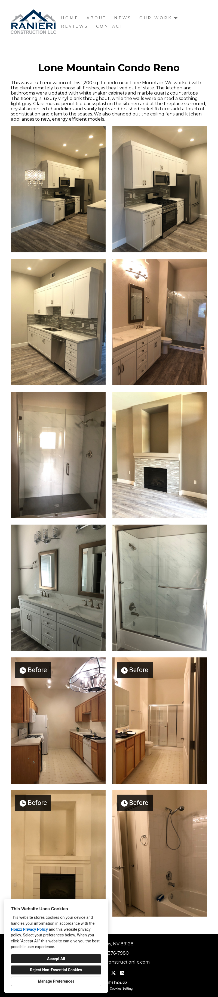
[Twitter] (113, 972)
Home (70, 17)
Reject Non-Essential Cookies (56, 970)
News (122, 17)
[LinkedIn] (122, 972)
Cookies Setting (121, 988)
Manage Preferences (56, 981)
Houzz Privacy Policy (29, 929)
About (96, 17)
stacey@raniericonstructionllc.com (112, 962)
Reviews (74, 26)
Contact (109, 26)
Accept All (56, 959)
